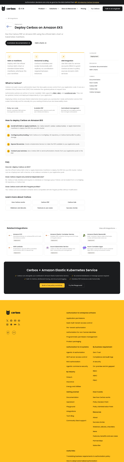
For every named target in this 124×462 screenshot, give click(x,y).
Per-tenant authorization (35, 333)
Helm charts (94, 70)
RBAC (55, 93)
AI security (57, 332)
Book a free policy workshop (52, 285)
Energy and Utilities (60, 375)
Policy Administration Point (84, 328)
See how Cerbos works (84, 318)
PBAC (55, 353)
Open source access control (107, 380)
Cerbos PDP (45, 202)
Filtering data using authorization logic (106, 363)
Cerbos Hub (72, 202)
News (78, 396)
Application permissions (39, 320)
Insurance (57, 370)
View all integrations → (108, 228)
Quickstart (80, 347)
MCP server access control (37, 376)
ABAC (59, 93)
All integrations (11, 18)
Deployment (94, 56)
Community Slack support (83, 366)
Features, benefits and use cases (84, 402)
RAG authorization (37, 382)
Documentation (95, 80)
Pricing (83, 9)
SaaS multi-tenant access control (37, 326)
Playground (80, 351)
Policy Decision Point (84, 323)
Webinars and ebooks (18, 208)
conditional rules (70, 93)
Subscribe (80, 413)
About (78, 380)
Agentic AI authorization (39, 370)
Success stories (72, 208)
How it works (94, 83)
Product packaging (37, 355)
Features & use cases (45, 208)
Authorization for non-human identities (38, 340)
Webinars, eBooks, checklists (83, 390)
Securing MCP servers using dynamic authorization (107, 339)
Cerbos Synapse (95, 92)
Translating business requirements (107, 320)
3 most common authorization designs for (107, 348)
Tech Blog (80, 361)
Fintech (56, 365)
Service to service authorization (106, 356)
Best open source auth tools (108, 387)
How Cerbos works (18, 202)
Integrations (80, 356)
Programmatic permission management (35, 348)
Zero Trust (57, 320)
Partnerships (81, 408)
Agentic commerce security (37, 387)
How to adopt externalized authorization (104, 329)
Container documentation (98, 67)
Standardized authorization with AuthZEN (106, 371)
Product (42, 9)
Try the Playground (75, 285)
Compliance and (59, 326)
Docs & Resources (70, 9)
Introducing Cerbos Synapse (88, 2)
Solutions (54, 9)
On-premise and (59, 338)
